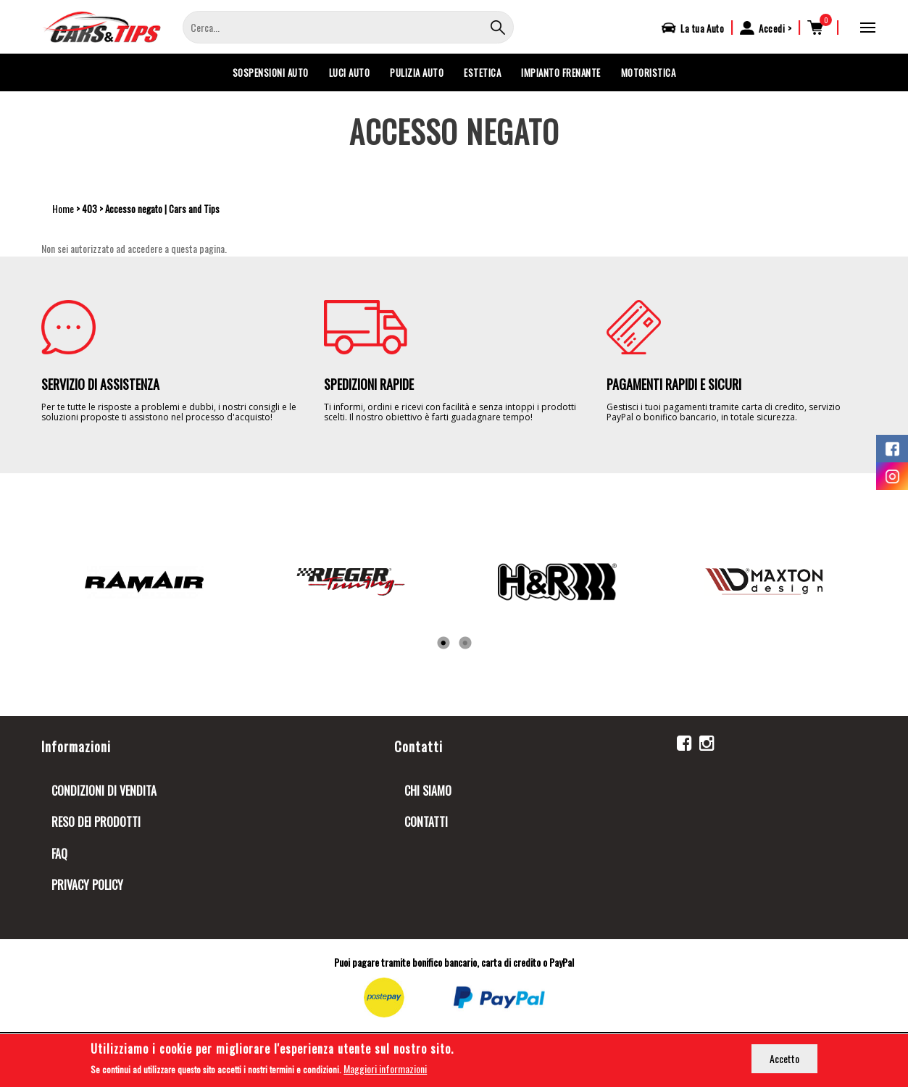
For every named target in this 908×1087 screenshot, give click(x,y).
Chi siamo (427, 790)
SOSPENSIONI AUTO (271, 72)
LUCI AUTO (349, 72)
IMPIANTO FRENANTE (561, 72)
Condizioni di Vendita (104, 790)
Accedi (772, 28)
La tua (702, 28)
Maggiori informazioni (385, 1069)
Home (63, 208)
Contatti (426, 821)
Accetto (784, 1058)
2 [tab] (465, 643)
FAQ (59, 853)
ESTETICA (482, 72)
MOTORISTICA (648, 72)
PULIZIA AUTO (416, 72)
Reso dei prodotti (96, 821)
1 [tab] (443, 643)
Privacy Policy (87, 885)
